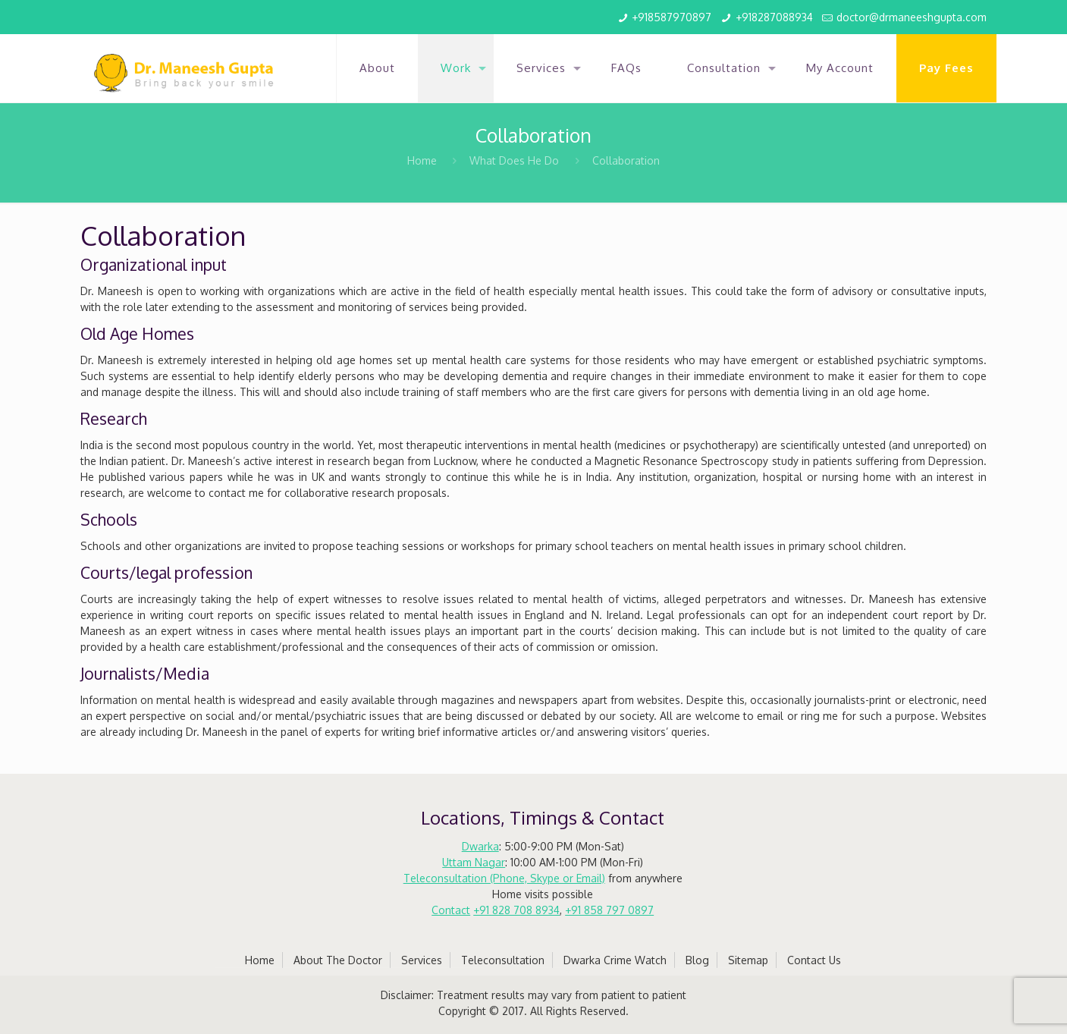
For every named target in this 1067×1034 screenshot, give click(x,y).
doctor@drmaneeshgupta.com (911, 17)
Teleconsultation (502, 960)
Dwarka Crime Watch (615, 960)
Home (422, 160)
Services (421, 960)
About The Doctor (337, 960)
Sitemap (748, 960)
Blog (697, 960)
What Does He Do (514, 160)
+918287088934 (774, 17)
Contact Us (814, 960)
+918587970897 (671, 17)
